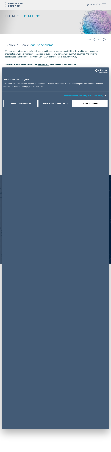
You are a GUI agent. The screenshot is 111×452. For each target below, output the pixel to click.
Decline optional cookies (20, 103)
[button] (98, 5)
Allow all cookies (90, 103)
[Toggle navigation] (104, 5)
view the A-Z (43, 64)
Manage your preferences (55, 103)
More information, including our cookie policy (83, 96)
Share (94, 39)
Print (104, 39)
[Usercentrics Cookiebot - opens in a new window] (97, 71)
